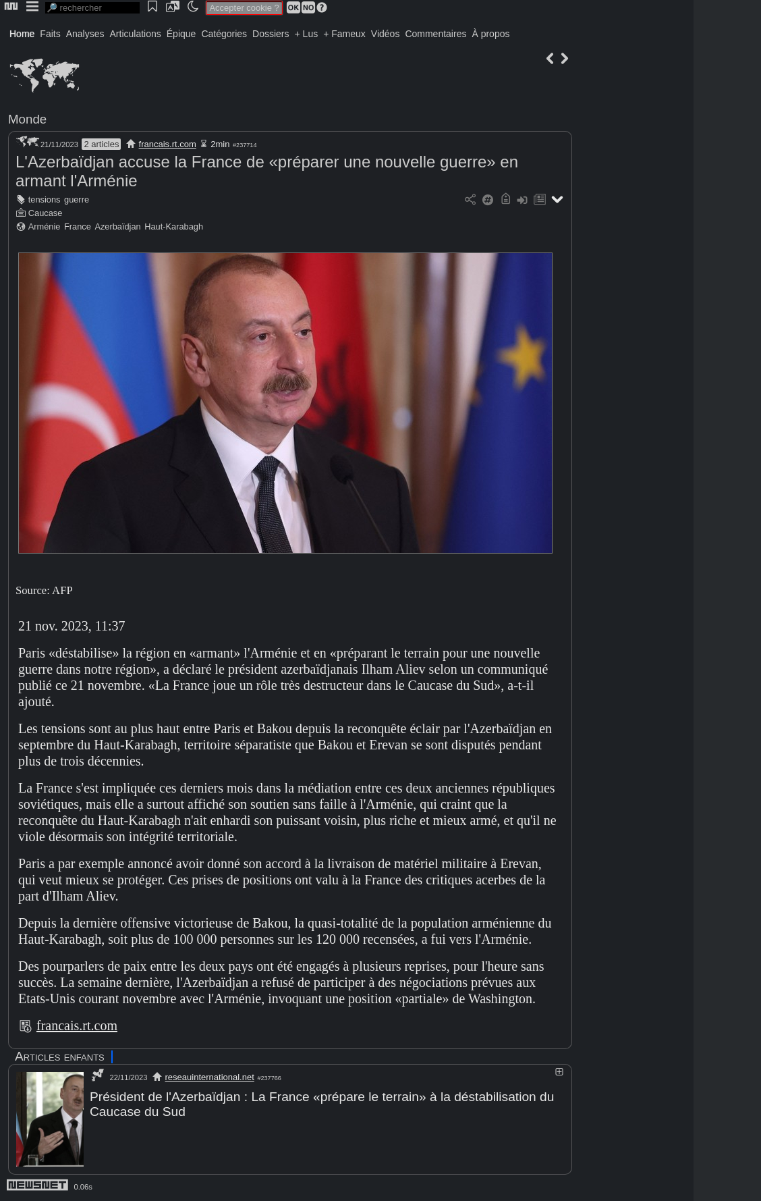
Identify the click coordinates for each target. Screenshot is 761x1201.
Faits (50, 33)
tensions (44, 199)
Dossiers (270, 33)
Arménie (44, 226)
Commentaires (435, 33)
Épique (181, 33)
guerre (76, 199)
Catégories (224, 33)
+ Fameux (344, 33)
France (77, 226)
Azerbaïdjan (117, 226)
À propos (490, 33)
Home (21, 33)
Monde (27, 119)
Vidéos (385, 33)
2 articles (101, 144)
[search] (92, 7)
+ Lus (306, 33)
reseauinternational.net (209, 1077)
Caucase (45, 213)
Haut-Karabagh (173, 226)
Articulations (135, 33)
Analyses (85, 33)
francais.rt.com (167, 144)
